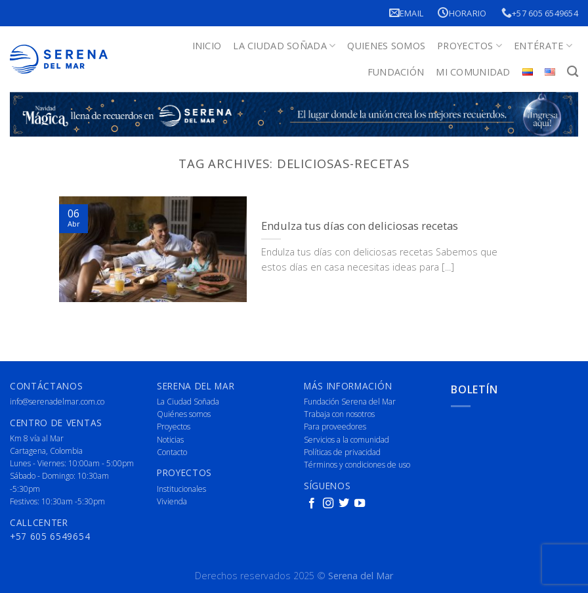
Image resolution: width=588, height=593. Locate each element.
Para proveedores (335, 426)
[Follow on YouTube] (359, 504)
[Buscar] (572, 71)
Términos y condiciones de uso (357, 464)
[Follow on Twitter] (344, 504)
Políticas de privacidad (342, 452)
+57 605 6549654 (539, 13)
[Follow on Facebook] (311, 504)
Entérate (543, 46)
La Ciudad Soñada (284, 46)
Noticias (170, 439)
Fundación (396, 72)
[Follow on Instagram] (328, 504)
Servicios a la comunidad (346, 439)
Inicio (207, 45)
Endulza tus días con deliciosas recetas (359, 226)
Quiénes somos (184, 414)
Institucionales (181, 488)
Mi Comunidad (473, 72)
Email (406, 13)
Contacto (172, 452)
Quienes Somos (386, 45)
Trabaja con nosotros (339, 414)
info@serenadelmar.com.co (57, 401)
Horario (462, 13)
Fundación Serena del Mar (350, 401)
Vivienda (172, 501)
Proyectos (469, 46)
